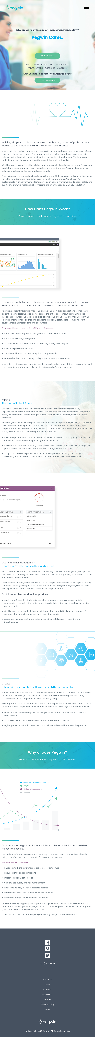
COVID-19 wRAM (47, 55)
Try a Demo (47, 994)
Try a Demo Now (47, 80)
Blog (47, 1009)
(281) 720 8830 (47, 963)
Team (47, 984)
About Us (47, 979)
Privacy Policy (47, 1004)
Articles (47, 999)
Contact (47, 989)
